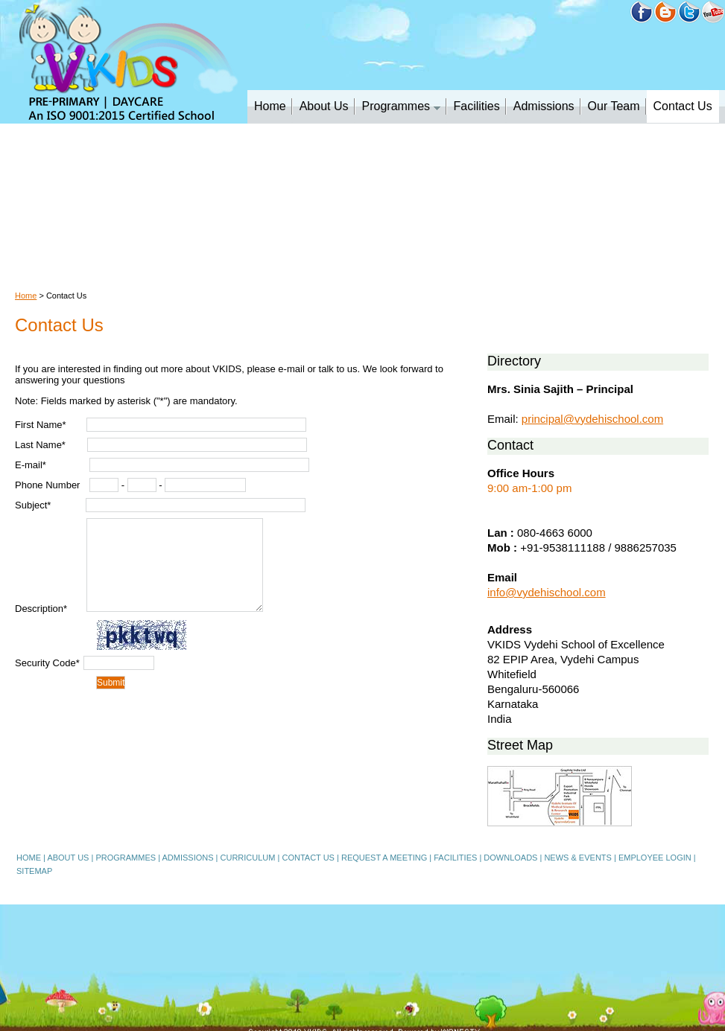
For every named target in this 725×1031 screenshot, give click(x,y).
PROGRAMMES (125, 857)
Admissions (543, 106)
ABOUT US (68, 857)
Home (270, 106)
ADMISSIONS (187, 857)
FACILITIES (455, 857)
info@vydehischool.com (546, 592)
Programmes (401, 106)
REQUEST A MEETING (384, 857)
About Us (324, 106)
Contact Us (682, 106)
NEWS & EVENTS (577, 857)
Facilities (477, 106)
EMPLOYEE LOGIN (654, 857)
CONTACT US (308, 857)
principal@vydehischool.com (592, 418)
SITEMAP (34, 870)
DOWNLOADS (510, 857)
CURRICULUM (248, 857)
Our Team (614, 106)
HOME (28, 857)
